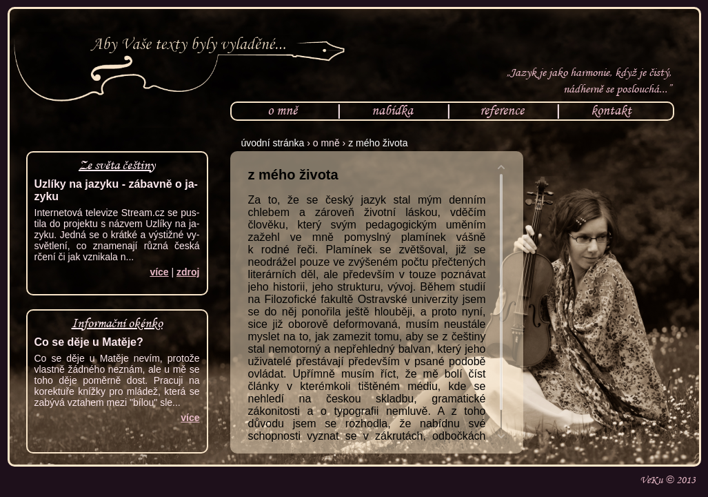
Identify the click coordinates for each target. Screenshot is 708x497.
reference (502, 110)
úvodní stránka (273, 142)
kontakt (611, 110)
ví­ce (159, 271)
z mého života (377, 142)
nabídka (392, 110)
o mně (282, 110)
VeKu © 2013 (668, 480)
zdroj (187, 271)
